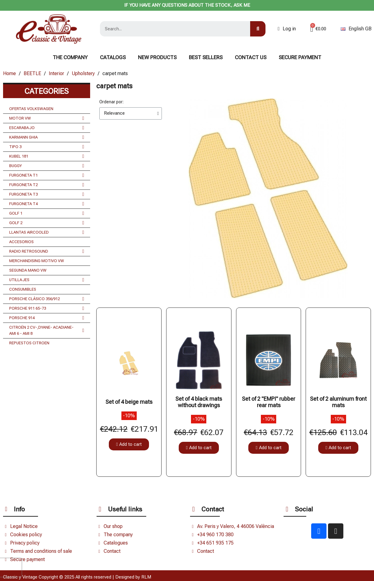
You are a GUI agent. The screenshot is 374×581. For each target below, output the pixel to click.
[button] (129, 444)
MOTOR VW (46, 118)
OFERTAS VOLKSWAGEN (31, 108)
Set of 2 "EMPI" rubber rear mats (268, 402)
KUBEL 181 (46, 156)
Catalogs (113, 57)
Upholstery (83, 73)
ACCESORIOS (21, 241)
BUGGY (46, 165)
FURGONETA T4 (46, 203)
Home (9, 73)
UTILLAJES (46, 280)
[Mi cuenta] (287, 29)
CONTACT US (250, 57)
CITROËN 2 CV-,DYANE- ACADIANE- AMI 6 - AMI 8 (46, 330)
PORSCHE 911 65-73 (46, 308)
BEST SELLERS (206, 57)
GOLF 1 (46, 213)
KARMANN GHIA (46, 137)
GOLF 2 (46, 222)
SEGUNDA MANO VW (28, 270)
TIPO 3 (46, 146)
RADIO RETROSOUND (46, 251)
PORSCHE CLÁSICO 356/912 (46, 299)
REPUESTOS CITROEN (29, 343)
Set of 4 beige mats (128, 402)
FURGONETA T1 (46, 175)
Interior (56, 73)
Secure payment (300, 57)
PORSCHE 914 (46, 318)
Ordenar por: (111, 101)
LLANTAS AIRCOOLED (46, 232)
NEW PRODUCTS (157, 57)
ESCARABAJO (46, 127)
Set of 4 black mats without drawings (198, 402)
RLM (146, 577)
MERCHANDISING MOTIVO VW (36, 260)
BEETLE (32, 73)
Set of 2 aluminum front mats (338, 402)
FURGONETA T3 (46, 194)
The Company (70, 57)
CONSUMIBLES (22, 289)
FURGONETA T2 (46, 184)
